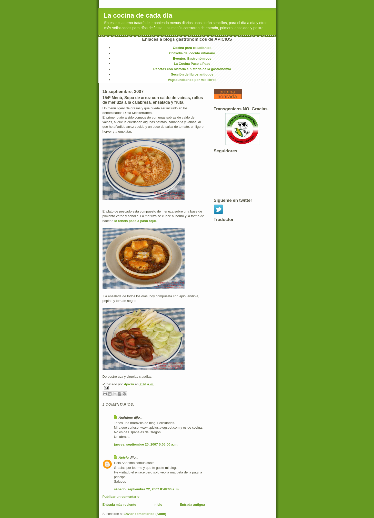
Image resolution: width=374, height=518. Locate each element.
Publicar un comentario (121, 497)
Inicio (158, 504)
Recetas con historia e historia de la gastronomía (192, 69)
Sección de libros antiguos (192, 74)
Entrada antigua (192, 504)
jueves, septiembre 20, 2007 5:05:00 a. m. (146, 444)
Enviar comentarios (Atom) (145, 514)
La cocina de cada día (138, 15)
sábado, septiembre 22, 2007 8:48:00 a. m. (147, 489)
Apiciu (129, 384)
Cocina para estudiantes (192, 48)
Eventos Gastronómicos (192, 58)
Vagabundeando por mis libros (192, 80)
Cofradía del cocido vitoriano (192, 53)
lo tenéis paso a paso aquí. (135, 221)
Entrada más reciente (119, 504)
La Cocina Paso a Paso (192, 64)
